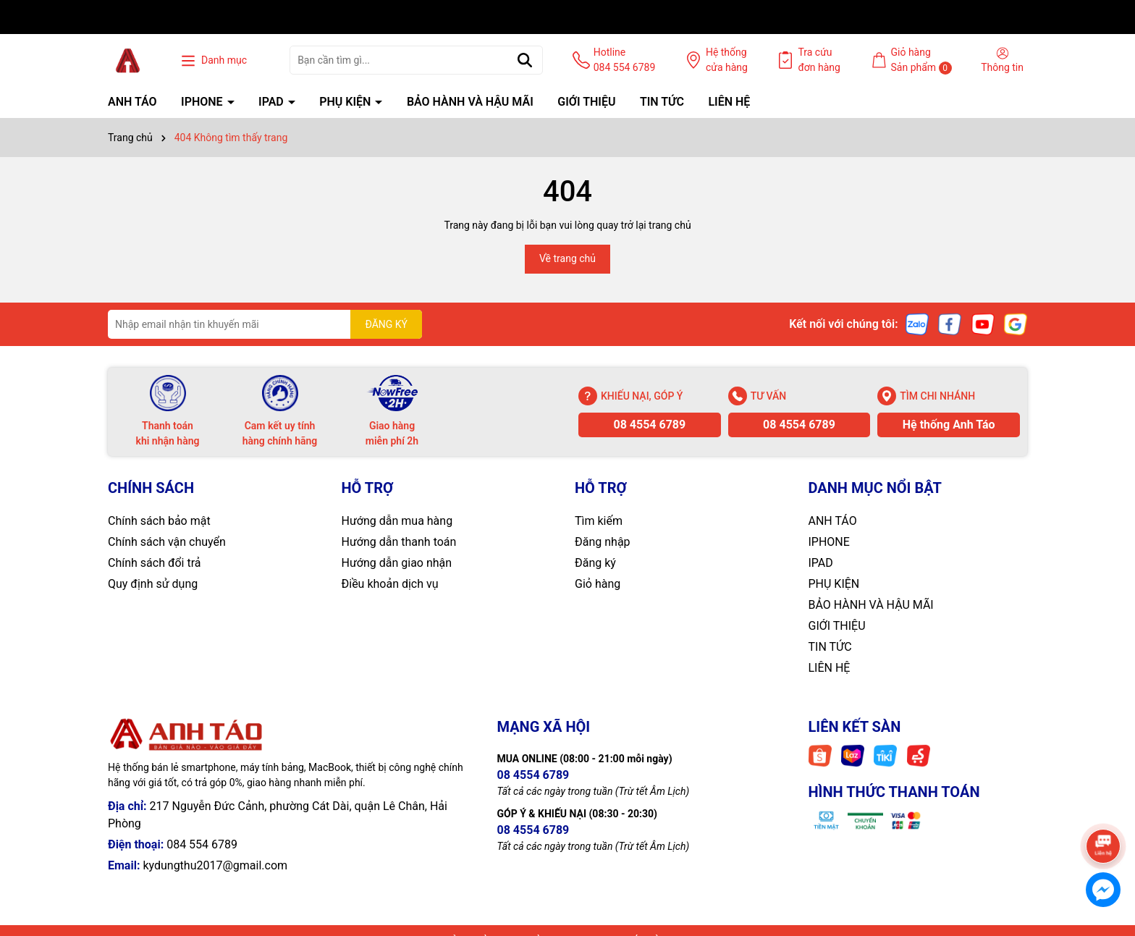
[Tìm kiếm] (525, 60)
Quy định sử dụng (153, 584)
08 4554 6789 (649, 424)
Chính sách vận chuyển (167, 542)
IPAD (272, 102)
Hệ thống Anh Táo (949, 424)
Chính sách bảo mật (159, 521)
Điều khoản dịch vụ (390, 584)
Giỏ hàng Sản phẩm (921, 60)
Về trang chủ (567, 258)
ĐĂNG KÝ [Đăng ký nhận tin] (386, 324)
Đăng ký (595, 563)
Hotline (625, 60)
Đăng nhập (602, 542)
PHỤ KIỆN (346, 102)
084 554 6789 (201, 844)
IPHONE (203, 102)
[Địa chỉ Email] (265, 324)
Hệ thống (727, 60)
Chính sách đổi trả (154, 563)
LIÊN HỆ (729, 102)
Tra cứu (819, 60)
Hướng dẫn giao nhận (397, 563)
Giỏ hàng (597, 584)
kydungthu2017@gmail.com (215, 865)
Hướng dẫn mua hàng (397, 521)
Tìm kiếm (599, 521)
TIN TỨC (662, 102)
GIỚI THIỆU (586, 102)
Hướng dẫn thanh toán (399, 542)
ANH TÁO (132, 102)
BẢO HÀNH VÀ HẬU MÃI (470, 102)
